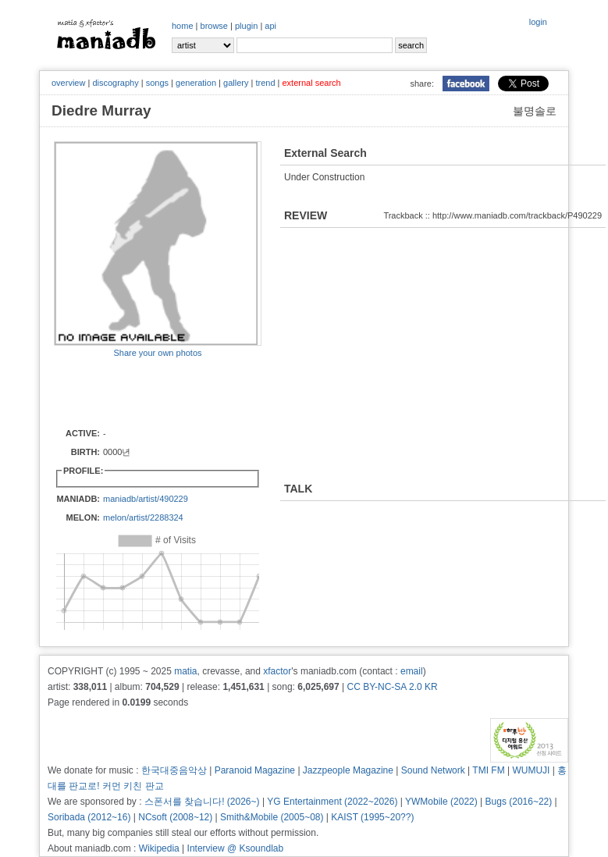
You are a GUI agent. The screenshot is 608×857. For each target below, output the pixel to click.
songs (157, 82)
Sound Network (433, 770)
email (411, 671)
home (183, 25)
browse (214, 25)
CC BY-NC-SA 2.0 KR (392, 686)
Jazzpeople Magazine (348, 770)
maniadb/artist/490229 (145, 498)
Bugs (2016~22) (519, 801)
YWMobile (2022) (441, 801)
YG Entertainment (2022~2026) (332, 801)
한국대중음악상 (174, 770)
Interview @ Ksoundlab (235, 848)
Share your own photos (157, 352)
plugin (246, 25)
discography (115, 82)
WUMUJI (530, 770)
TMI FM (488, 770)
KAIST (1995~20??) (372, 817)
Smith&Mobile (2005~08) (271, 817)
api (270, 25)
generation (196, 82)
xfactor (277, 671)
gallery (235, 82)
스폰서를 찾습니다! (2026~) (202, 801)
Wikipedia (159, 848)
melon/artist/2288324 (143, 517)
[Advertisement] (145, 391)
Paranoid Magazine (255, 770)
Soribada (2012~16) (89, 817)
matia (185, 671)
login (538, 22)
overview (68, 82)
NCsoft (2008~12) (175, 817)
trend (265, 82)
